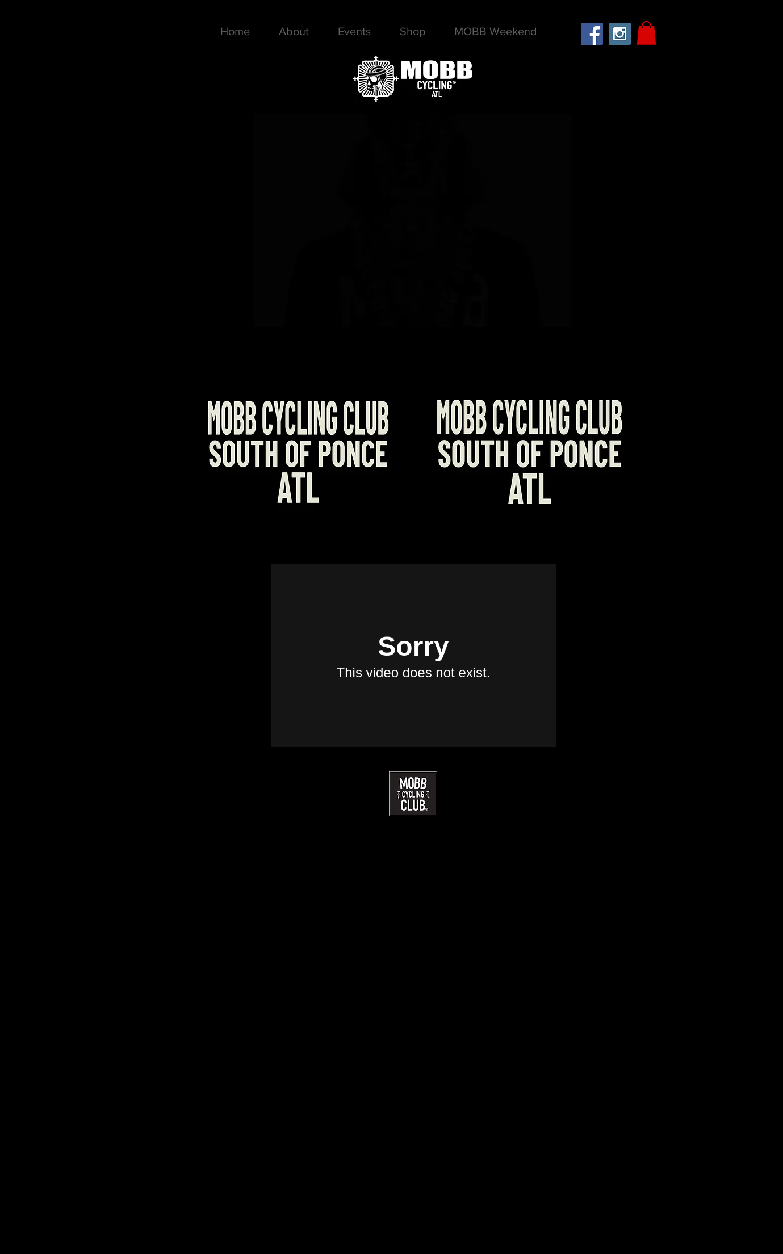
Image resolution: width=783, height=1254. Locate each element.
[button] (646, 33)
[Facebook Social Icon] (592, 34)
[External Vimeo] (413, 655)
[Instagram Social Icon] (620, 34)
